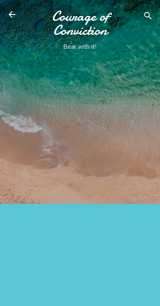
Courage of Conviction (80, 23)
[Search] (148, 17)
